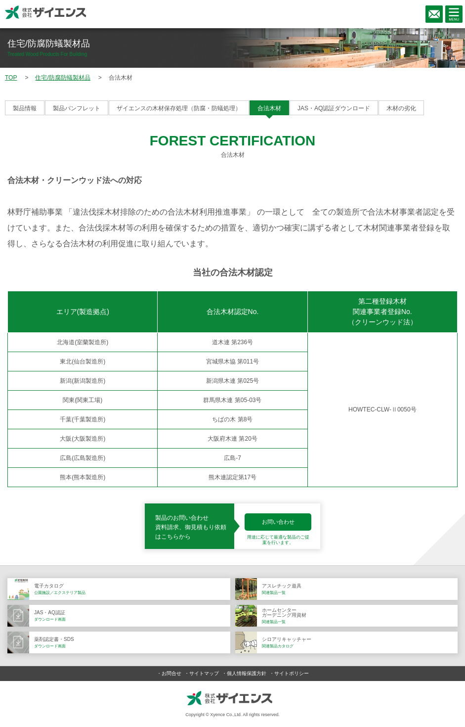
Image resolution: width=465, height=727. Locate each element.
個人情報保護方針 (246, 673)
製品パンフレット (76, 108)
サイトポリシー (291, 673)
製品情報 (25, 108)
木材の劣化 (401, 108)
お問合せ (171, 673)
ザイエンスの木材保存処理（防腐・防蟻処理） (179, 108)
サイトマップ (204, 673)
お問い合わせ (278, 522)
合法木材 (269, 108)
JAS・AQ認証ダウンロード (333, 108)
